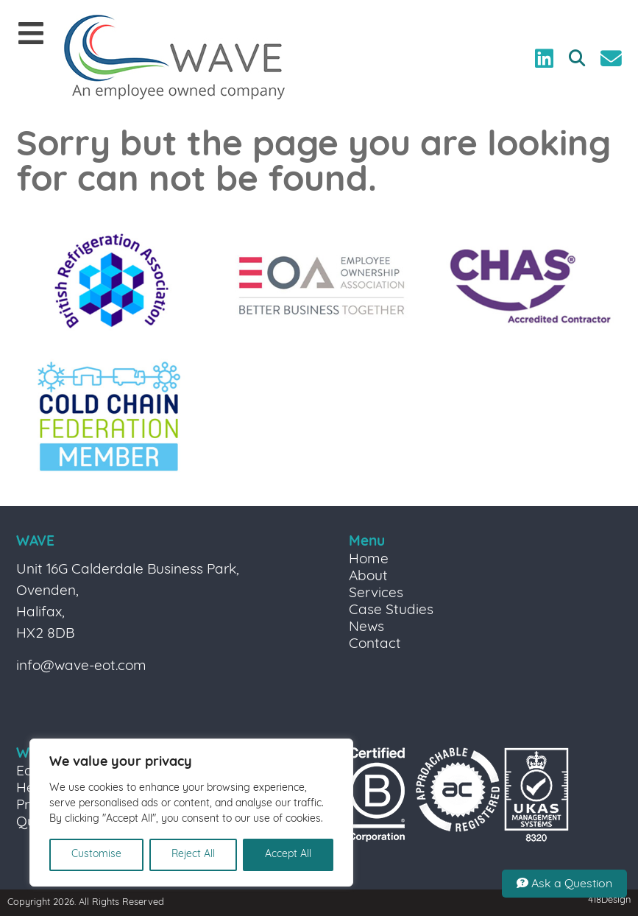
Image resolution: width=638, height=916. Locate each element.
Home (369, 560)
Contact (375, 645)
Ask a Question (564, 883)
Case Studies (391, 611)
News (366, 628)
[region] (191, 813)
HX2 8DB (45, 634)
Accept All (288, 854)
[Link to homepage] (174, 59)
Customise (96, 854)
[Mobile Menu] (30, 34)
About (368, 577)
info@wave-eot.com (81, 667)
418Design (609, 900)
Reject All (193, 854)
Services (376, 594)
